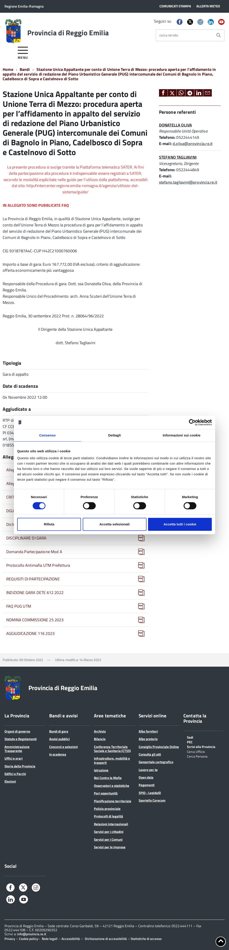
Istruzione (101, 770)
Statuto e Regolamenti (20, 738)
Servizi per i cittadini (108, 831)
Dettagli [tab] (114, 435)
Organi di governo (17, 731)
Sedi (190, 737)
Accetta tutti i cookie (179, 524)
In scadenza (57, 754)
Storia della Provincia (19, 766)
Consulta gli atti (150, 754)
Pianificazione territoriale (112, 801)
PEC (190, 741)
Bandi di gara (58, 731)
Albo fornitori (148, 731)
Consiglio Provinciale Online (159, 746)
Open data (146, 777)
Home (8, 69)
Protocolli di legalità (108, 816)
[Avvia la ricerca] (218, 35)
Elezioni (10, 781)
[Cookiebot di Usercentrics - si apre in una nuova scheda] (192, 422)
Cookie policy (28, 938)
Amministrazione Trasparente (17, 748)
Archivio (100, 731)
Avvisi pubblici (59, 738)
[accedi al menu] (23, 52)
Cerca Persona (197, 756)
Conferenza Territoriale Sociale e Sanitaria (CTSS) (112, 748)
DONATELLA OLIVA (175, 125)
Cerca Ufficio (196, 751)
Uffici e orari (13, 758)
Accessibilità (70, 938)
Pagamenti (147, 785)
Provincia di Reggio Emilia (68, 32)
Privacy (9, 938)
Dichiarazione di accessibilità (106, 938)
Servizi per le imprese (109, 847)
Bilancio (100, 738)
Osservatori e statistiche (111, 785)
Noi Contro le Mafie (108, 777)
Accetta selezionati (114, 524)
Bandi (25, 69)
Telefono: (167, 137)
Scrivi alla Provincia (201, 746)
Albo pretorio (148, 738)
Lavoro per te (148, 769)
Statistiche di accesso (146, 938)
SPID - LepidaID (150, 792)
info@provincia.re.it (31, 934)
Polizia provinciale (107, 808)
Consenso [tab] (47, 435)
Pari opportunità (106, 793)
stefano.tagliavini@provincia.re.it (188, 182)
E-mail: (165, 144)
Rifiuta (49, 524)
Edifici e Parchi (15, 773)
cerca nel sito (168, 35)
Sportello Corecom (152, 800)
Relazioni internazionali (111, 824)
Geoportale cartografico (156, 762)
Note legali (49, 938)
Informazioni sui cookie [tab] (182, 435)
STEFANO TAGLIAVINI (178, 157)
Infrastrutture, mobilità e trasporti (112, 760)
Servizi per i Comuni (108, 839)
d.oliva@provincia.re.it (192, 144)
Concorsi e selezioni (63, 746)
